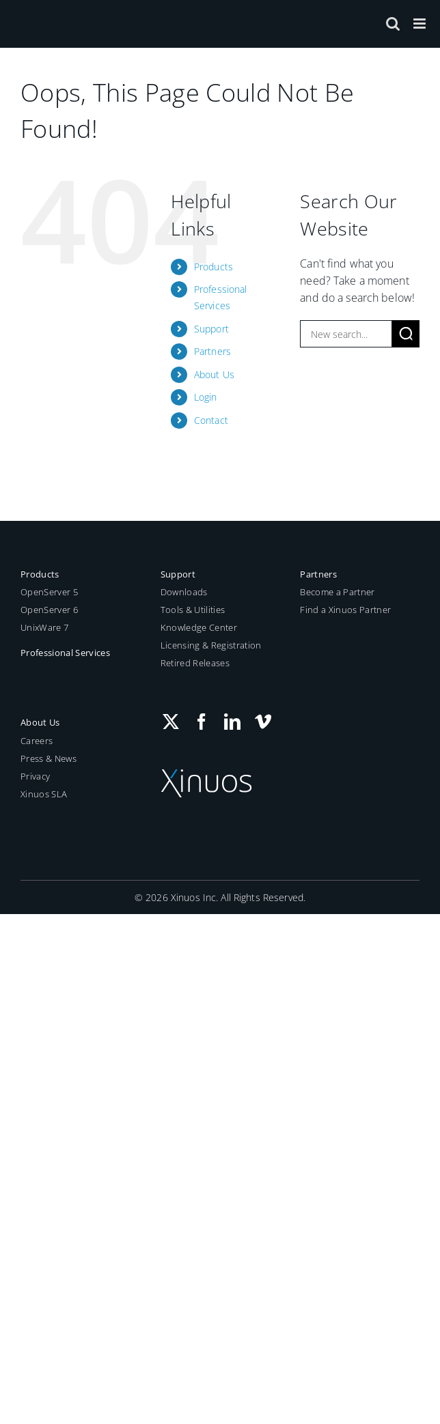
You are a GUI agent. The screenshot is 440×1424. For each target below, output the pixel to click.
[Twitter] (171, 721)
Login (205, 396)
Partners (212, 351)
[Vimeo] (263, 721)
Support (211, 328)
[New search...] (346, 333)
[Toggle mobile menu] (420, 23)
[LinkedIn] (232, 721)
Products (213, 266)
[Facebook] (201, 721)
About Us (214, 374)
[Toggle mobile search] (393, 23)
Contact (211, 420)
